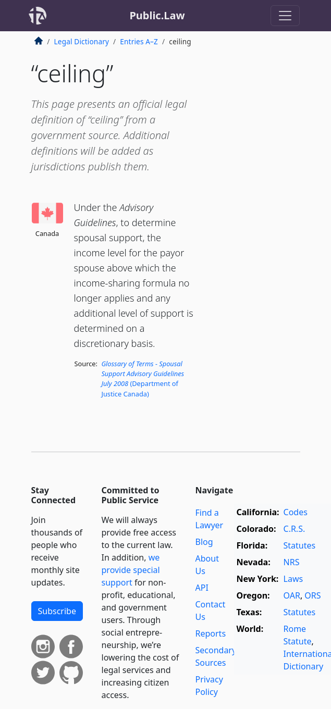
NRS (292, 562)
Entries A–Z (139, 41)
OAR (292, 595)
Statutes (300, 545)
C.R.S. (294, 528)
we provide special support (131, 570)
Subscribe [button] (57, 611)
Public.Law (157, 15)
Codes (296, 512)
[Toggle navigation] (285, 15)
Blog (204, 542)
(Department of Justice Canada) (142, 379)
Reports (210, 633)
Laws (293, 578)
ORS (312, 595)
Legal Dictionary (81, 41)
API (202, 587)
